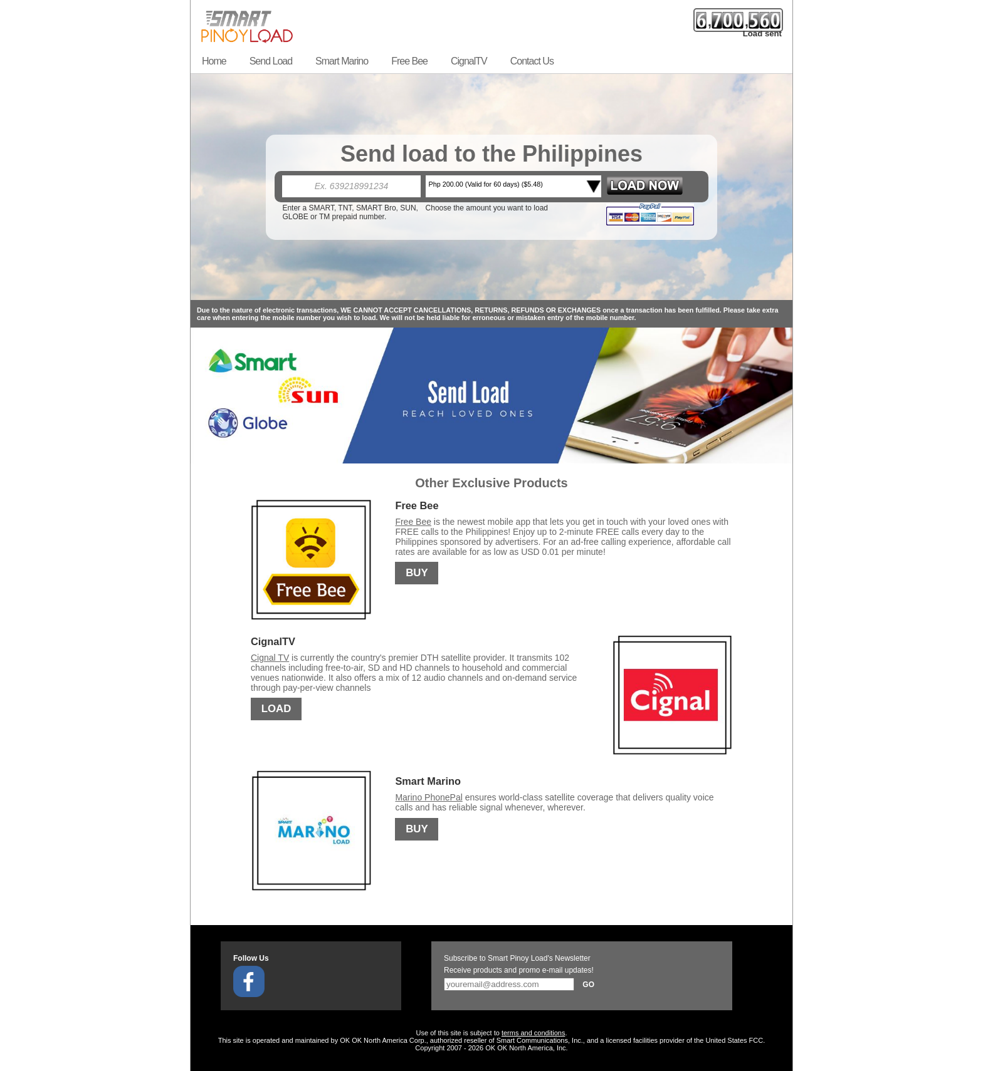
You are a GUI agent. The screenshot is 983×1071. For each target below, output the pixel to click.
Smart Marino (341, 61)
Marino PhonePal (428, 797)
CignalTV (469, 61)
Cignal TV (270, 658)
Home (214, 61)
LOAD (276, 709)
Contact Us (532, 61)
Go (588, 984)
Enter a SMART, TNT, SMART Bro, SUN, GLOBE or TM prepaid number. (350, 212)
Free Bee (409, 61)
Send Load (271, 61)
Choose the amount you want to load (487, 208)
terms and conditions (533, 1033)
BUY (417, 573)
